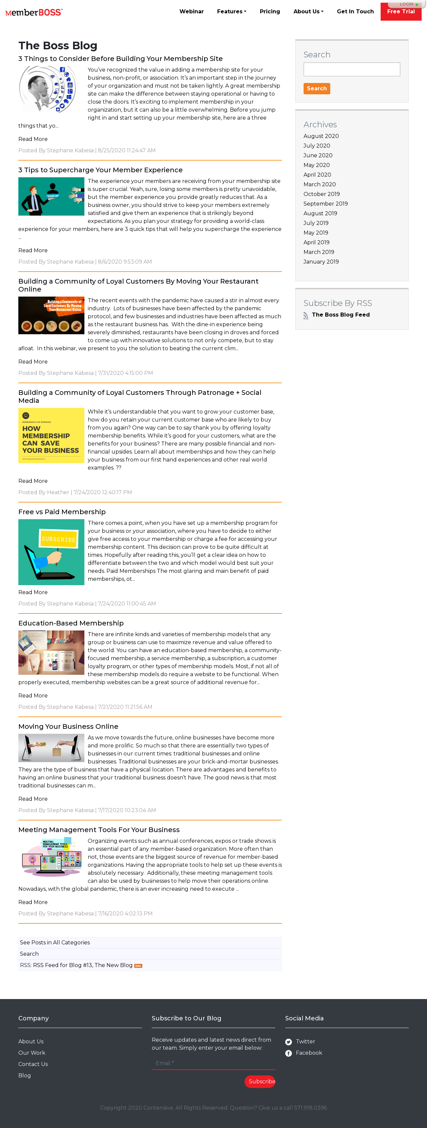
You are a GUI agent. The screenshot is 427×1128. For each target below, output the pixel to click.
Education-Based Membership (71, 623)
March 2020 (320, 184)
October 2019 (322, 194)
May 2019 (316, 233)
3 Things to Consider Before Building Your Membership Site (120, 59)
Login (406, 3)
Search (29, 954)
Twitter (300, 1041)
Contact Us (33, 1064)
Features (230, 11)
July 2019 (316, 223)
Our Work (31, 1053)
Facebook (303, 1053)
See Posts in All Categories (55, 942)
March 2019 (319, 252)
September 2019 (326, 204)
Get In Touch (355, 11)
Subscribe (262, 1081)
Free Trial (401, 11)
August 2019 (320, 213)
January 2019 (321, 262)
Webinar (191, 11)
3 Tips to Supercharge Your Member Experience (100, 170)
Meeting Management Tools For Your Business (99, 830)
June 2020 (318, 155)
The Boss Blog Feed (337, 315)
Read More (33, 139)
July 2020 (317, 146)
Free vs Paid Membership (62, 512)
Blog (24, 1075)
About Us (307, 11)
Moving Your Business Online (68, 726)
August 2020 (321, 136)
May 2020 (317, 165)
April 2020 (317, 175)
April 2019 (317, 242)
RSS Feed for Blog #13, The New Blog (83, 965)
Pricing (270, 11)
